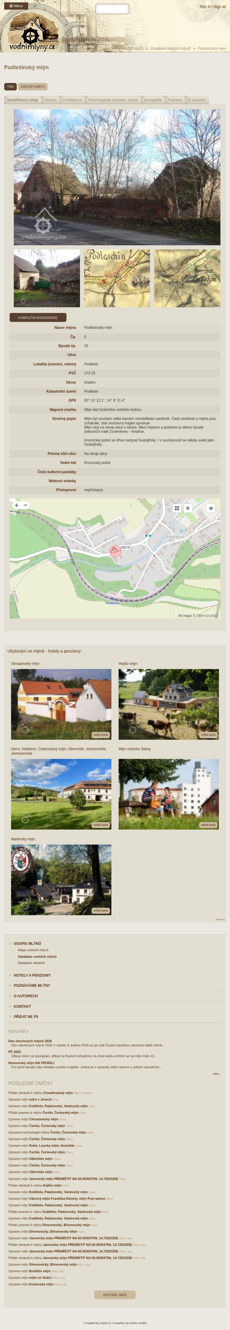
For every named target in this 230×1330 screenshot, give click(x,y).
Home (109, 48)
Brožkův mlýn (40, 1271)
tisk (10, 86)
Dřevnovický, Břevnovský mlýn (66, 1225)
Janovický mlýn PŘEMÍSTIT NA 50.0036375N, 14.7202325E (73, 1179)
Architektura (72, 100)
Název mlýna (65, 328)
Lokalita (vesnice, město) (55, 364)
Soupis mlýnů (132, 48)
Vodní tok (68, 463)
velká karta (100, 734)
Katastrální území (61, 391)
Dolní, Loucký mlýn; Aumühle (52, 1145)
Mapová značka (63, 410)
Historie (51, 100)
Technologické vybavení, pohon (113, 100)
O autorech (197, 100)
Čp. (73, 337)
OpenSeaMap (207, 616)
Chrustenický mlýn (43, 1119)
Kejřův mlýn (52, 1185)
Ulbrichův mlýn (41, 1158)
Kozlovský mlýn (41, 1284)
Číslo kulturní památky (57, 472)
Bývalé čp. (67, 346)
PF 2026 (14, 1052)
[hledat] (112, 9)
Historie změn (115, 1295)
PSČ (72, 373)
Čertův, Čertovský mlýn (60, 1112)
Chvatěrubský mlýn (58, 1093)
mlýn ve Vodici (40, 1277)
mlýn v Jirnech (40, 1099)
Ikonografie (153, 100)
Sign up (220, 6)
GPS (72, 400)
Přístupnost (66, 490)
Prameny (175, 100)
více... (217, 1073)
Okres (71, 382)
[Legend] (211, 508)
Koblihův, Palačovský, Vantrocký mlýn (58, 1106)
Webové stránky (62, 481)
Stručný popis (64, 419)
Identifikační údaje (23, 100)
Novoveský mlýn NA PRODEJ (31, 1063)
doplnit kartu (33, 86)
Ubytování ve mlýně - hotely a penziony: (44, 651)
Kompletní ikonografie (38, 318)
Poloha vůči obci (62, 454)
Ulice (72, 355)
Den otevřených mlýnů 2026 (30, 1041)
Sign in (205, 6)
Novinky (18, 1031)
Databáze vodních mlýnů (170, 48)
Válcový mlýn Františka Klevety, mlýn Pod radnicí (67, 1198)
